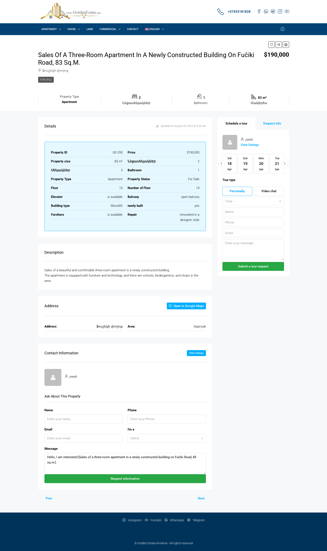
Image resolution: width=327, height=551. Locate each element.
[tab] (236, 123)
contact (132, 29)
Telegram (196, 520)
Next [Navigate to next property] (201, 498)
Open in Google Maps (186, 306)
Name (48, 410)
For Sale (46, 79)
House (72, 29)
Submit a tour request (253, 266)
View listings (196, 353)
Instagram (132, 520)
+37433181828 (239, 12)
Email (48, 429)
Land (90, 29)
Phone (132, 410)
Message (51, 449)
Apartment (49, 29)
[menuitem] (282, 29)
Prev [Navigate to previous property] (49, 498)
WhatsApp (174, 520)
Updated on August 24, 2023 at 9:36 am (181, 126)
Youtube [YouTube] (153, 520)
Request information (125, 479)
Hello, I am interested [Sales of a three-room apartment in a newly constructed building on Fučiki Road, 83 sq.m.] (125, 463)
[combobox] (167, 438)
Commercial (108, 29)
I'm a (131, 429)
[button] (271, 44)
